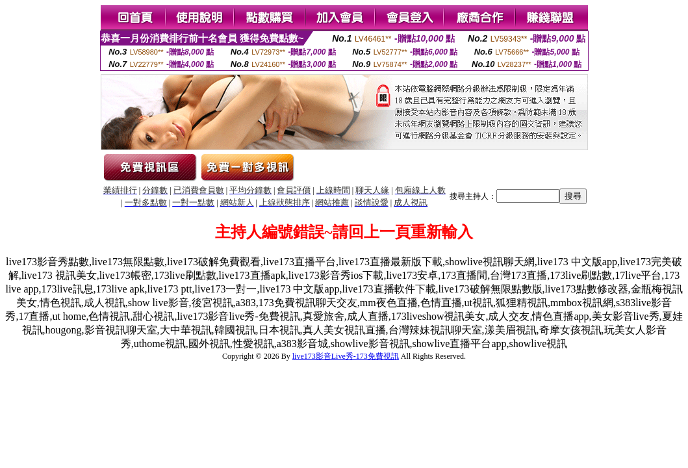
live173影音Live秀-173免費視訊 (345, 356)
